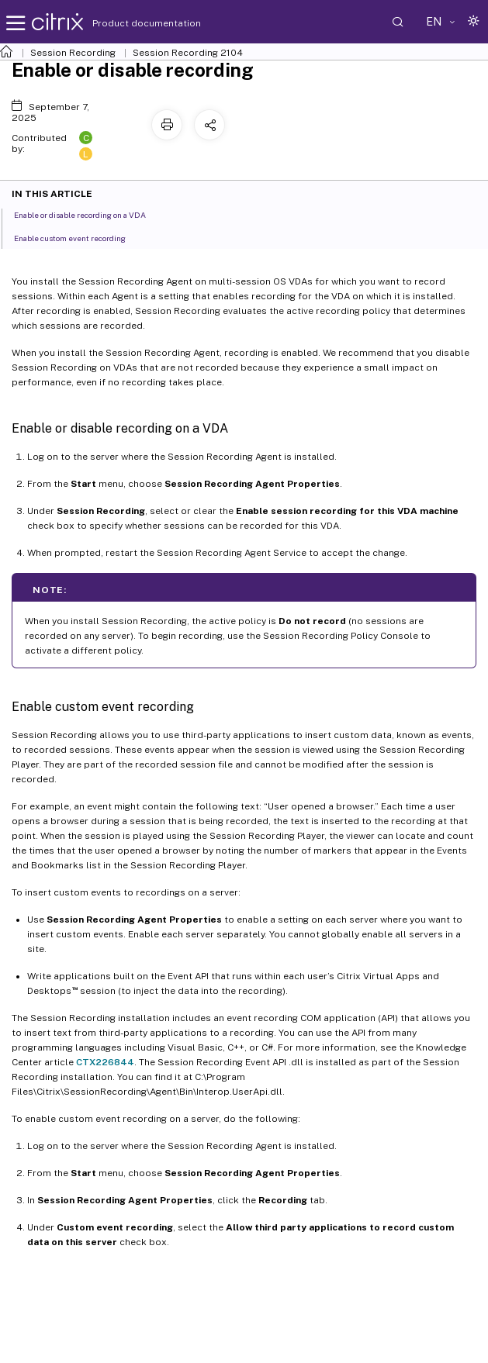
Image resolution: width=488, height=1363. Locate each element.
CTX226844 (105, 1062)
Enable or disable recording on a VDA (88, 214)
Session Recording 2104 (188, 52)
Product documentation (127, 23)
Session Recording (73, 52)
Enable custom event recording (78, 237)
